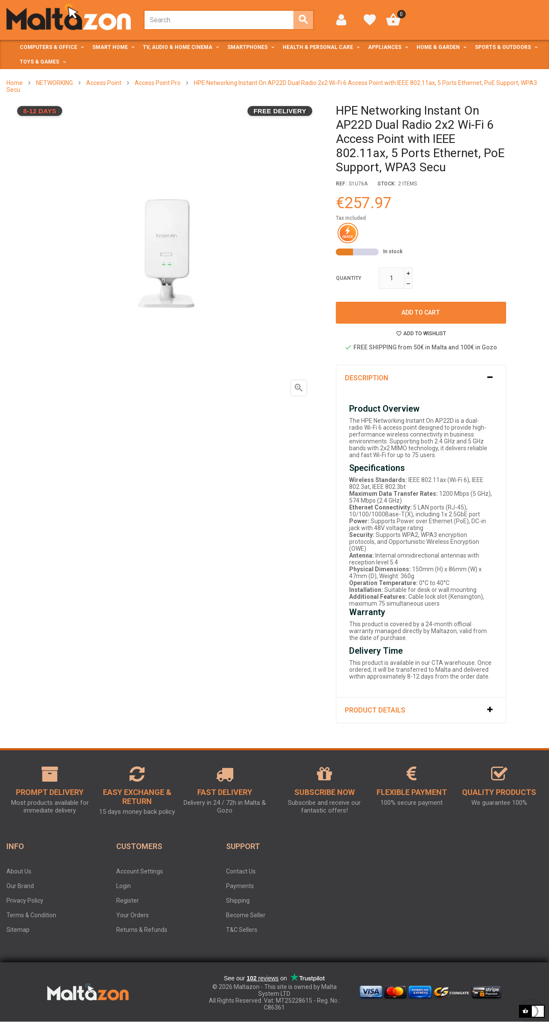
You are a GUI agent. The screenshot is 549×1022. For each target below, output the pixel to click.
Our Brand (20, 885)
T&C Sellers (241, 929)
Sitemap (18, 929)
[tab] (421, 378)
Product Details (375, 710)
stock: (386, 184)
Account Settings (139, 871)
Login (123, 885)
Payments (240, 885)
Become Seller (245, 915)
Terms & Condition (31, 915)
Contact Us (241, 871)
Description (366, 378)
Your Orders (132, 915)
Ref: (341, 184)
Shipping (238, 900)
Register (127, 900)
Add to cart (420, 312)
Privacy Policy (24, 900)
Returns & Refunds (141, 929)
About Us (18, 871)
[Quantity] (391, 278)
